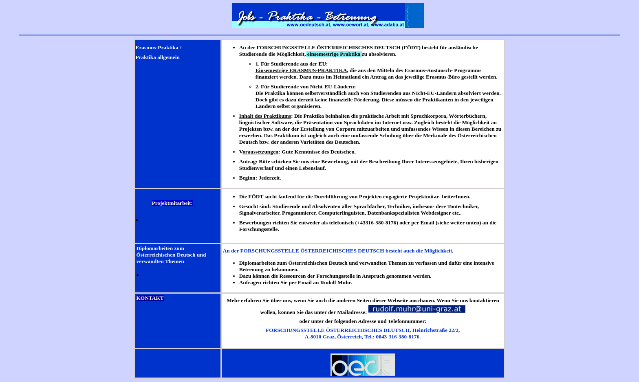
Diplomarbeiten (155, 248)
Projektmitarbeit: (172, 203)
